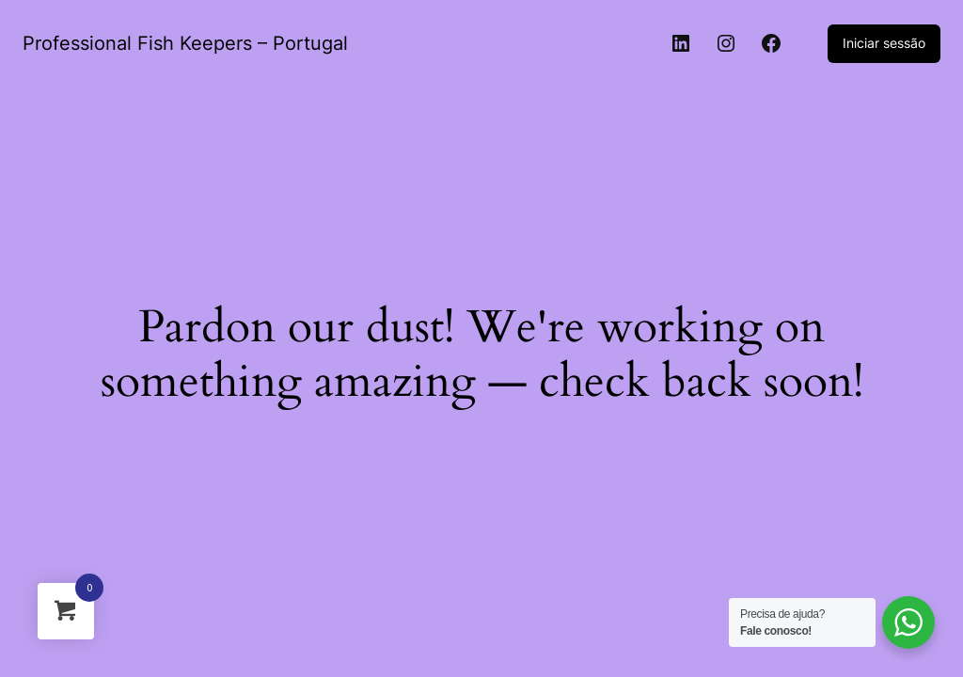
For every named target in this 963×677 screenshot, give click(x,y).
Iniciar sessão (884, 43)
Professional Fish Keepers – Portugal (185, 43)
